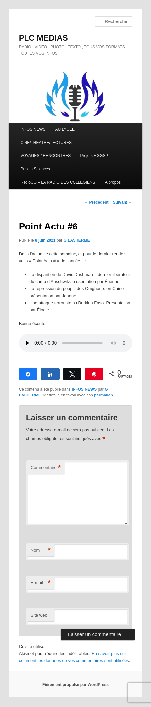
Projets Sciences (35, 169)
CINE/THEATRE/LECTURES (46, 142)
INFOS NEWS (33, 129)
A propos (113, 182)
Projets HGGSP (94, 155)
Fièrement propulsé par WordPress (75, 684)
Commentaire (46, 468)
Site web (39, 615)
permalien (103, 395)
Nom (41, 550)
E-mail (41, 583)
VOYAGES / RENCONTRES (46, 155)
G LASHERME (76, 240)
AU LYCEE (65, 129)
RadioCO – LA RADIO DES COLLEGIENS (58, 182)
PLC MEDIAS (43, 37)
